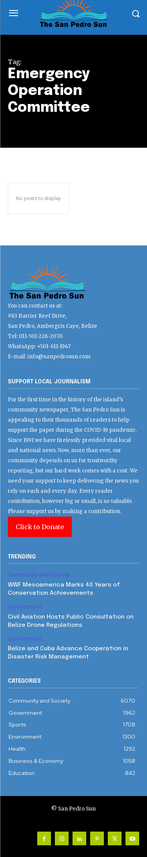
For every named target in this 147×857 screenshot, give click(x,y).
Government (24, 606)
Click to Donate (40, 527)
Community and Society (38, 574)
